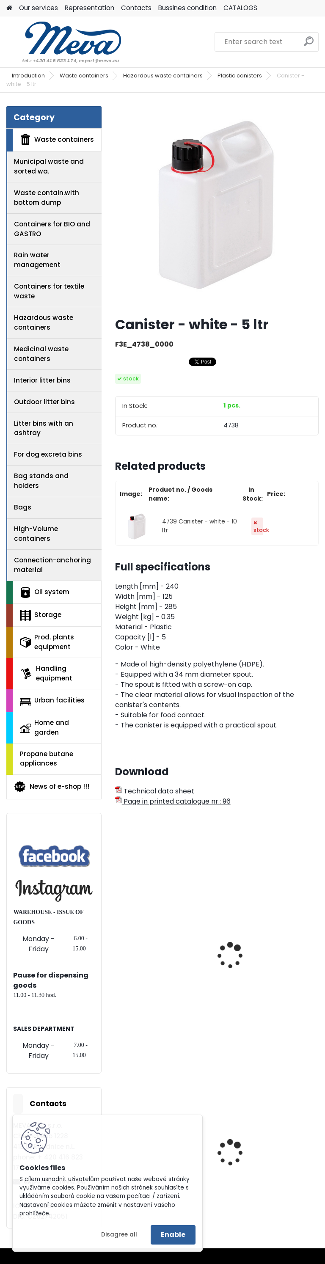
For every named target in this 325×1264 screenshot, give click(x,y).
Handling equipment (46, 673)
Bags (22, 507)
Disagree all (119, 1235)
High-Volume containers (36, 533)
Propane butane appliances (46, 758)
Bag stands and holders (41, 480)
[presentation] (118, 946)
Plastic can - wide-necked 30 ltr (257, 962)
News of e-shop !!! (51, 786)
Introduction (28, 76)
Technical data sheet (154, 791)
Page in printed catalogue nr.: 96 (173, 801)
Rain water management (37, 260)
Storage (40, 615)
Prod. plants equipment (47, 642)
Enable (173, 1234)
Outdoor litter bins (44, 401)
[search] (309, 44)
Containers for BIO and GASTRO (52, 229)
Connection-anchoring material (52, 565)
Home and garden (44, 727)
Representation (89, 7)
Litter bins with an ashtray (43, 428)
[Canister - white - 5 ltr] (217, 208)
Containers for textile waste (49, 291)
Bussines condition (187, 7)
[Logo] (64, 42)
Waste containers (84, 76)
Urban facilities (52, 700)
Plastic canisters (240, 76)
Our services (38, 7)
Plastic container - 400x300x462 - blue (258, 1167)
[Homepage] (9, 8)
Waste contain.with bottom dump (46, 197)
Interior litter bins (42, 380)
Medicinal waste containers (41, 353)
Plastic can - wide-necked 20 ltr (153, 962)
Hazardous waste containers (163, 76)
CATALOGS (240, 7)
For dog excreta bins (48, 454)
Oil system (44, 592)
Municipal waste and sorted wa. (49, 166)
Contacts (136, 7)
